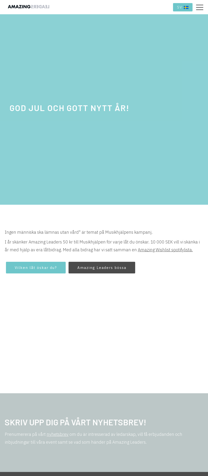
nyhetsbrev (58, 434)
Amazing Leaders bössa (101, 267)
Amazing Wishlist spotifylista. (165, 250)
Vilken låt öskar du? (36, 267)
